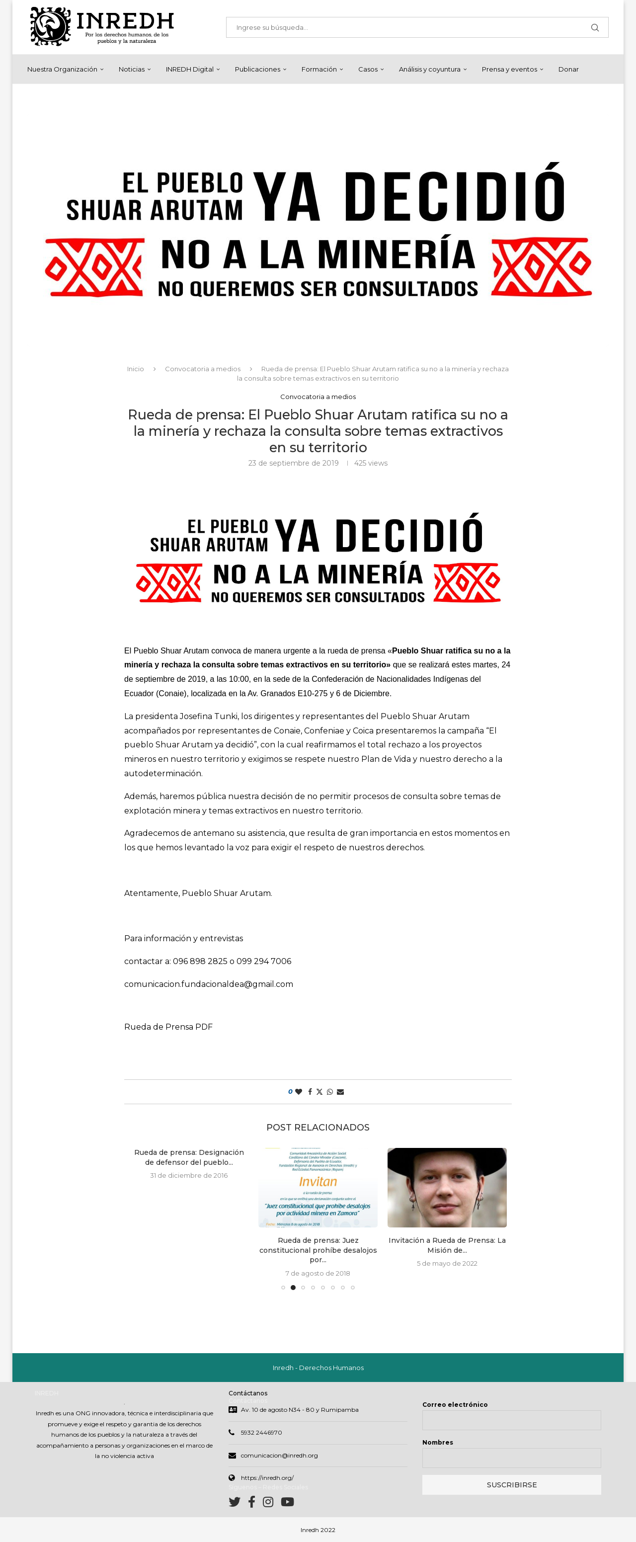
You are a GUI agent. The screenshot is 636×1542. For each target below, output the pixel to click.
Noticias (132, 69)
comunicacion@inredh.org (279, 1455)
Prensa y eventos (509, 69)
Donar (568, 69)
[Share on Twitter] (319, 1091)
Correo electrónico (455, 1404)
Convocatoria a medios (202, 369)
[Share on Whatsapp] (330, 1091)
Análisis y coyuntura (430, 69)
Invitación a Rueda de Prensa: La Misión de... (447, 1245)
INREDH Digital (190, 69)
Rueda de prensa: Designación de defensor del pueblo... (189, 1157)
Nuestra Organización (62, 69)
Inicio (135, 369)
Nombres (437, 1442)
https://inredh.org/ (267, 1477)
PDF (204, 1027)
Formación (319, 69)
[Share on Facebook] (310, 1091)
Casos (368, 69)
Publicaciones (257, 69)
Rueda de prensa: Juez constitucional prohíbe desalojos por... (318, 1250)
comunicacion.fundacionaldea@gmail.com (208, 984)
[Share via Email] (340, 1091)
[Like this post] (298, 1091)
